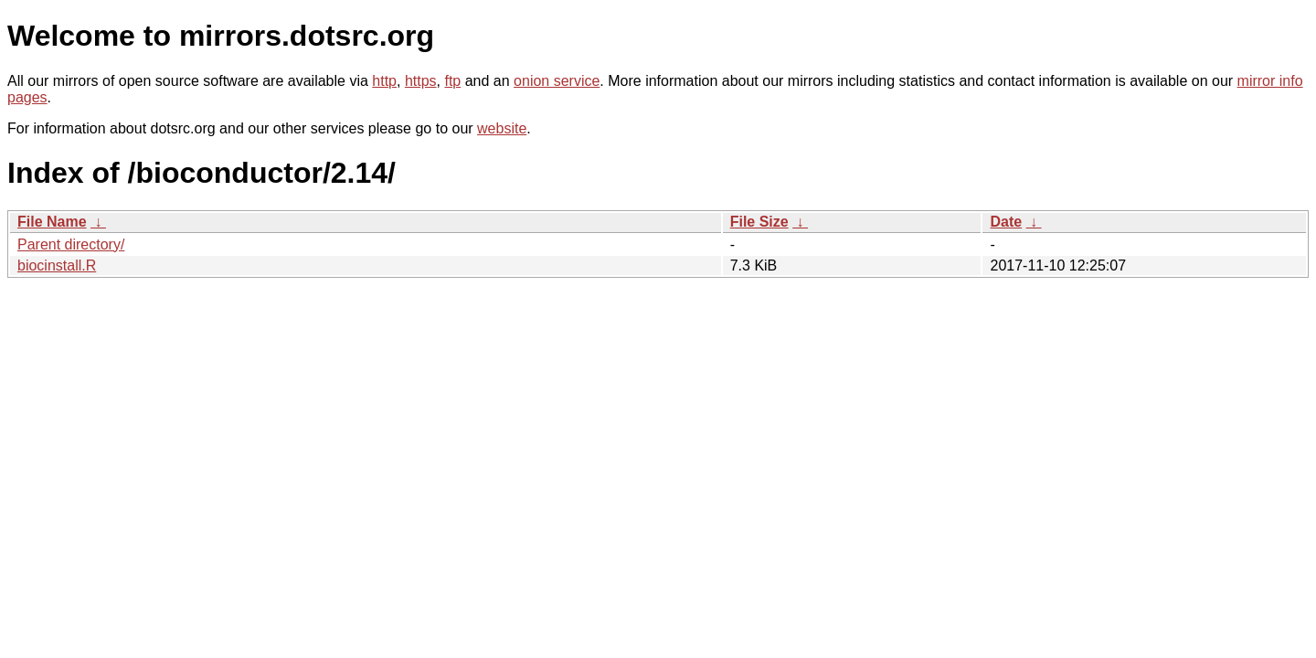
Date (1006, 221)
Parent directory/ (70, 244)
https (421, 81)
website (501, 128)
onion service (557, 81)
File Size (759, 221)
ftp (452, 81)
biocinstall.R (56, 265)
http (384, 81)
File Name (52, 221)
